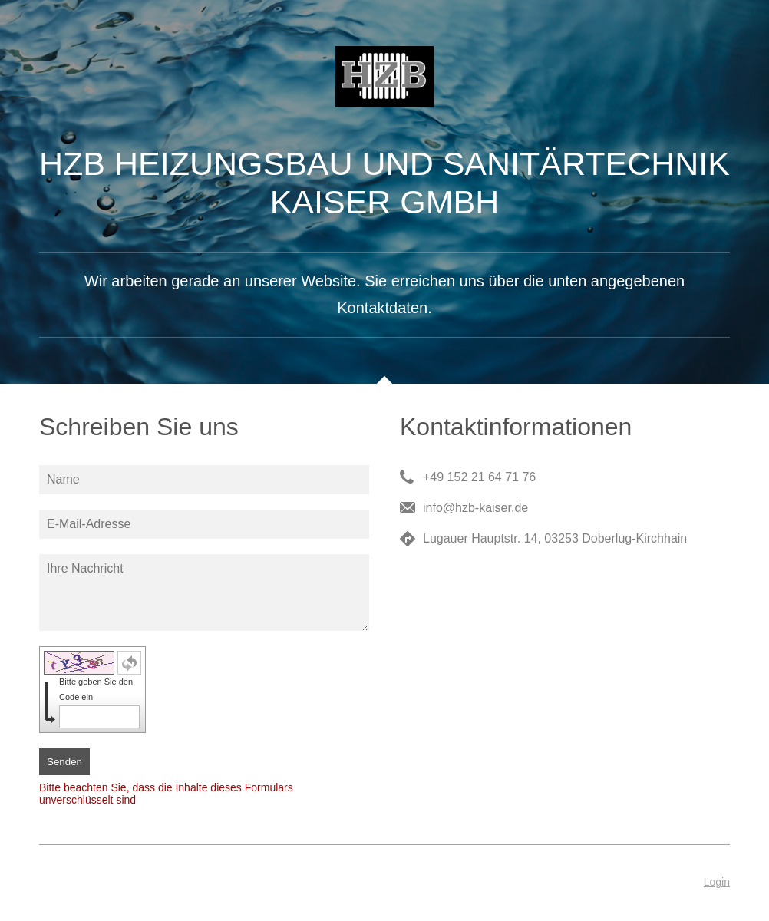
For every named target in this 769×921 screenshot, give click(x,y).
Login (717, 882)
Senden (64, 762)
